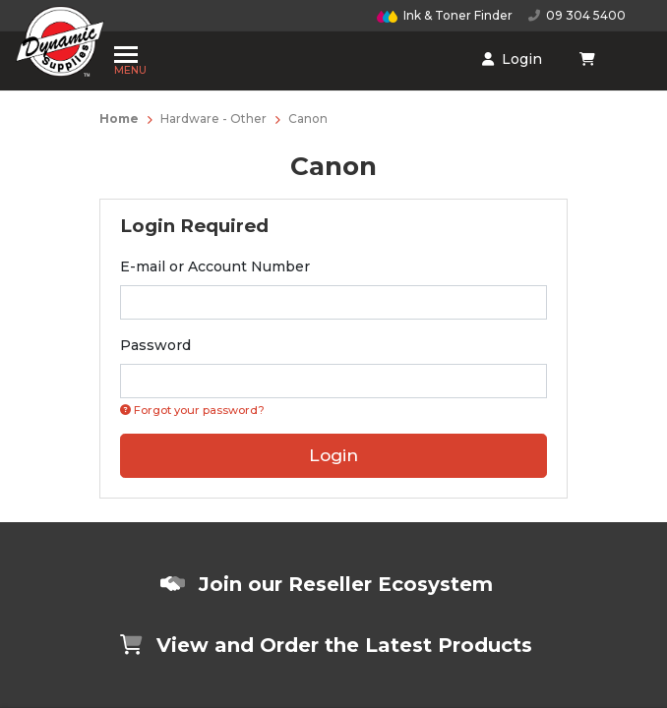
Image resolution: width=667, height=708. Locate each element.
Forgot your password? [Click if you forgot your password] (192, 410)
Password (155, 345)
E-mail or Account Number (215, 266)
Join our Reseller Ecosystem (326, 584)
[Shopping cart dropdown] (430, 52)
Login (365, 52)
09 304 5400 (577, 15)
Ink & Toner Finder (445, 15)
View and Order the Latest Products (326, 645)
